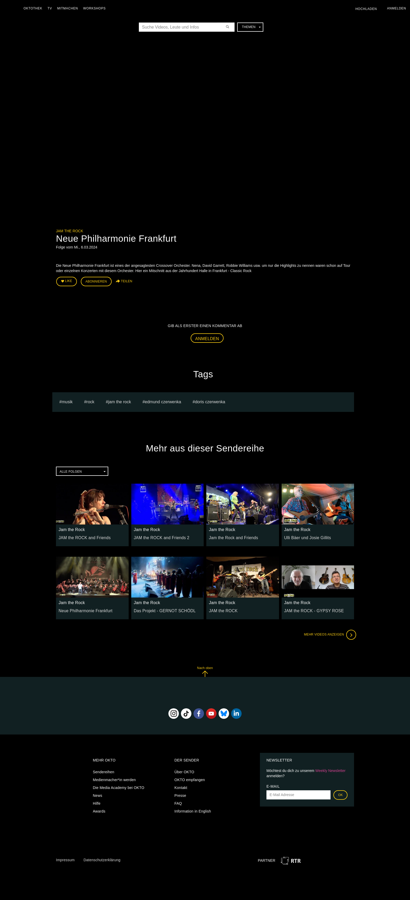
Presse (180, 794)
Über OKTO (184, 770)
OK (340, 793)
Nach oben (205, 670)
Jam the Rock (69, 231)
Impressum (65, 858)
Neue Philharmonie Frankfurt (83, 609)
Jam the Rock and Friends (231, 536)
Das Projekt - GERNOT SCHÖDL (162, 609)
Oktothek (34, 8)
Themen (251, 27)
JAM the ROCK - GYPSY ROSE (311, 609)
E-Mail (273, 785)
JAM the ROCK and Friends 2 (159, 536)
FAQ (178, 802)
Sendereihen (103, 770)
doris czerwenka (210, 400)
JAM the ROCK (222, 609)
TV (51, 8)
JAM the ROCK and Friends (82, 536)
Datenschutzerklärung (101, 858)
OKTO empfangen (189, 778)
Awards (99, 810)
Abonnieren (96, 281)
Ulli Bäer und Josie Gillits (305, 536)
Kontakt (180, 786)
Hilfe (96, 802)
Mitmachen (69, 8)
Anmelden (207, 337)
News (97, 794)
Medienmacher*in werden (114, 778)
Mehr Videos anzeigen (328, 633)
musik (67, 400)
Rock (90, 400)
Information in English (192, 810)
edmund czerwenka (163, 400)
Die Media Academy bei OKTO (118, 786)
